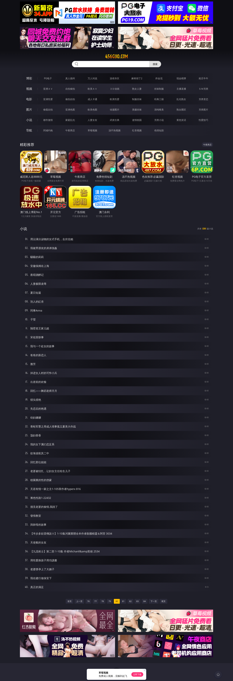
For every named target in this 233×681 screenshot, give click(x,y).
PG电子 (48, 78)
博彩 (29, 78)
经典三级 (159, 99)
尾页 (163, 601)
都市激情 (48, 120)
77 (95, 601)
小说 (29, 120)
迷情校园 (137, 120)
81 (123, 601)
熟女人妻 (137, 88)
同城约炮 (48, 130)
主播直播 (181, 88)
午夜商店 (70, 130)
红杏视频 (137, 130)
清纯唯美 (159, 109)
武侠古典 (114, 120)
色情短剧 (159, 130)
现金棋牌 (181, 78)
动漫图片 (114, 109)
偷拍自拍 (70, 99)
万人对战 (92, 78)
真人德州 (70, 78)
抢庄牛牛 (203, 78)
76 (88, 601)
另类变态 (203, 99)
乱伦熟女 (181, 99)
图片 (29, 110)
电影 (29, 99)
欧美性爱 (114, 99)
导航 (29, 130)
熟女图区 (181, 109)
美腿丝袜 (137, 109)
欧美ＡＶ (92, 88)
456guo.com (116, 56)
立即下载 (137, 674)
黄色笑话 (181, 120)
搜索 (155, 64)
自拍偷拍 (70, 88)
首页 (69, 601)
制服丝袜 (137, 99)
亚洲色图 (70, 109)
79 (109, 601)
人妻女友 (92, 120)
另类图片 (203, 109)
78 (102, 601)
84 (144, 601)
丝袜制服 (159, 88)
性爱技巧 (203, 120)
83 (137, 601)
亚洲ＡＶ (48, 88)
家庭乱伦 (70, 120)
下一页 (154, 601)
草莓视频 (92, 130)
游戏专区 (114, 78)
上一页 (79, 601)
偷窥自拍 (48, 109)
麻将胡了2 (136, 78)
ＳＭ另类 (203, 88)
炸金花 (159, 78)
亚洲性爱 (48, 99)
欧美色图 (92, 109)
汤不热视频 (115, 130)
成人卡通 (92, 99)
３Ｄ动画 (114, 88)
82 (130, 601)
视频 (29, 89)
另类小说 (159, 120)
